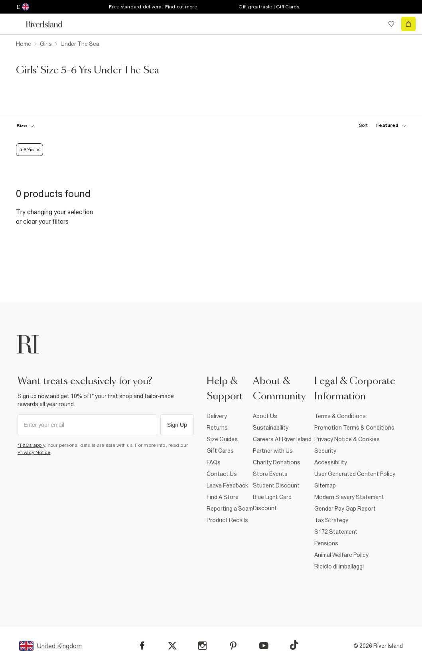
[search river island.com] (375, 24)
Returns (217, 427)
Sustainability (270, 427)
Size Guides (222, 439)
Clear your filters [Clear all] (46, 221)
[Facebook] (142, 645)
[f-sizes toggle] (25, 126)
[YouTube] (263, 645)
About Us (265, 416)
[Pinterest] (233, 645)
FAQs (214, 462)
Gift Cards (220, 451)
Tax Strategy (331, 520)
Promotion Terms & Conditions (354, 427)
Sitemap (325, 485)
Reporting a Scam (230, 508)
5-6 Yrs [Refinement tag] (29, 149)
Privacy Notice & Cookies (347, 439)
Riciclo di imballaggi (339, 566)
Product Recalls (227, 520)
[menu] (13, 24)
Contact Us (222, 474)
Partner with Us (273, 451)
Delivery (217, 416)
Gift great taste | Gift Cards (269, 7)
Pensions (326, 543)
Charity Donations (276, 462)
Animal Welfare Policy (341, 555)
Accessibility (330, 462)
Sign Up (177, 425)
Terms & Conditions (340, 416)
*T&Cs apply (31, 445)
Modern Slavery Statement (349, 497)
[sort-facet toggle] (380, 125)
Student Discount (276, 485)
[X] (172, 645)
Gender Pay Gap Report (345, 508)
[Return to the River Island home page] (49, 24)
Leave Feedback (227, 485)
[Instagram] (202, 645)
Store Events (270, 474)
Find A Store (223, 497)
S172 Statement (335, 532)
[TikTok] (294, 645)
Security (325, 451)
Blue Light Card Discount (272, 502)
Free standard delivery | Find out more (153, 7)
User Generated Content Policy (354, 474)
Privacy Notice (34, 452)
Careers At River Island (282, 439)
